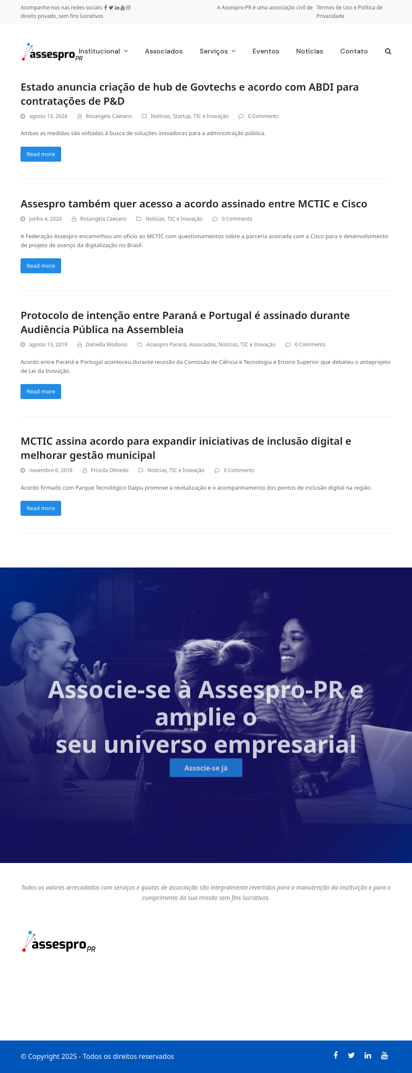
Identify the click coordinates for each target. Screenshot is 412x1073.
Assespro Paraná (166, 344)
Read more (40, 154)
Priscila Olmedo (110, 470)
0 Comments (263, 116)
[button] (388, 51)
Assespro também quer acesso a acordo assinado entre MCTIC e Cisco (194, 203)
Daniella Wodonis (107, 344)
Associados (202, 344)
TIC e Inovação (211, 116)
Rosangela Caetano (109, 116)
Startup (182, 116)
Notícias (160, 116)
